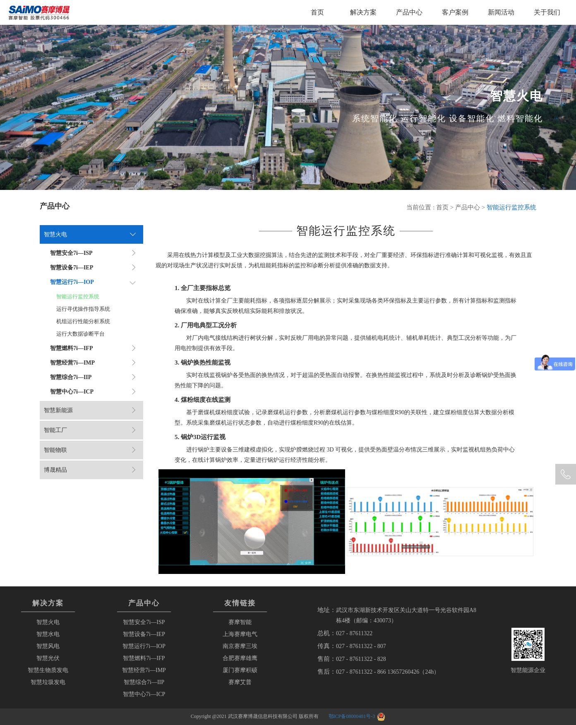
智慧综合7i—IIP (144, 682)
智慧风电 (48, 646)
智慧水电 (48, 634)
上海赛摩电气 (240, 634)
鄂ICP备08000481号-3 (352, 716)
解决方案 (363, 12)
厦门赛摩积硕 (240, 670)
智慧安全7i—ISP (144, 622)
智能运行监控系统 (77, 296)
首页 (317, 12)
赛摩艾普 (240, 682)
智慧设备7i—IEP (144, 634)
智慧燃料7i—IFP (144, 658)
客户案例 (455, 12)
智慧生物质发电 (48, 670)
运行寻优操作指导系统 (83, 309)
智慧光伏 (48, 658)
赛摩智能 (240, 622)
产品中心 (409, 12)
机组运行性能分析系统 (83, 321)
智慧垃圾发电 (48, 682)
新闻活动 (501, 12)
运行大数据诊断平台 (80, 334)
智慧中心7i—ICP (144, 694)
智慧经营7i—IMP (144, 670)
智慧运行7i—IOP (143, 646)
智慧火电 (48, 622)
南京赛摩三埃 (240, 646)
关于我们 (547, 12)
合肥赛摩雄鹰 (240, 658)
